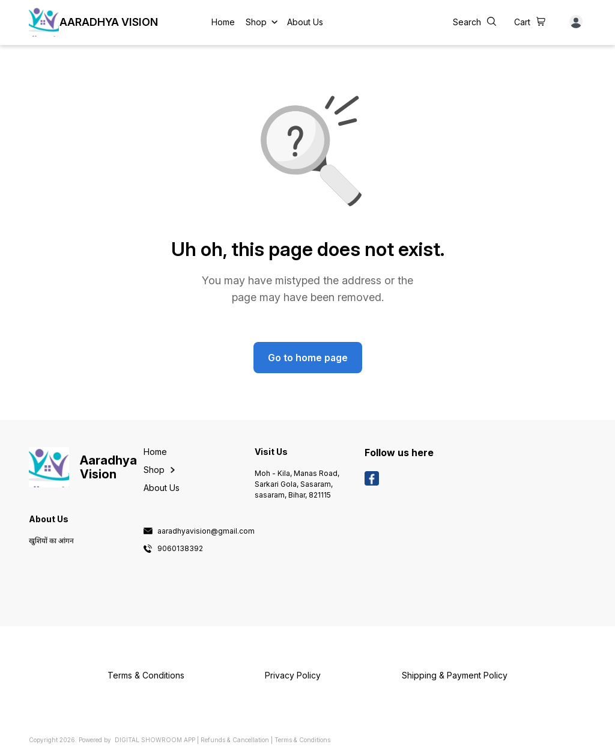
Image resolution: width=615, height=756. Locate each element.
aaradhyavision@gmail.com (206, 531)
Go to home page (308, 358)
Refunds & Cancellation (235, 739)
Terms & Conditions (302, 739)
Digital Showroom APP (155, 739)
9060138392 (180, 548)
